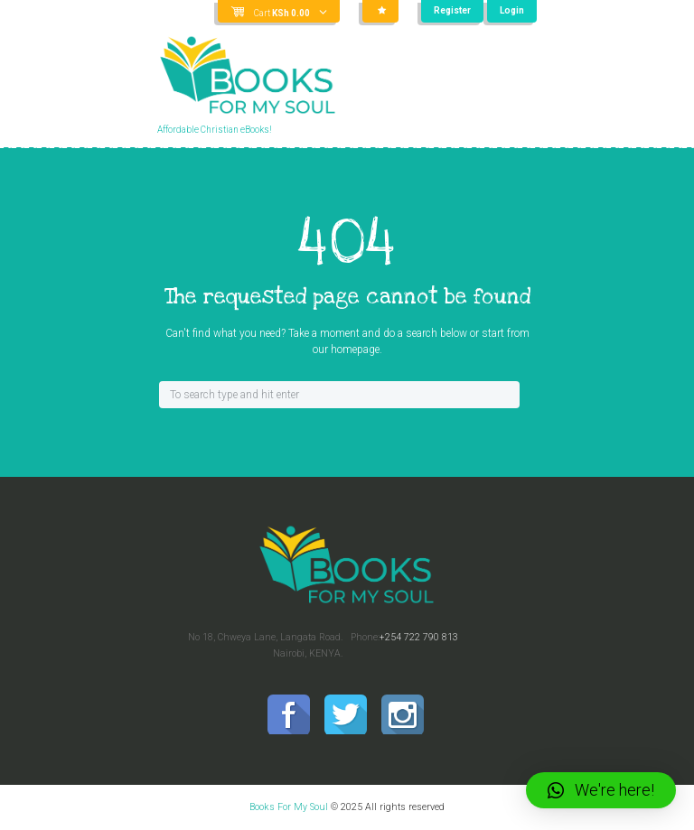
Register (452, 10)
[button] (601, 790)
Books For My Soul (288, 807)
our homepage (346, 349)
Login (512, 10)
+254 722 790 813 (419, 637)
